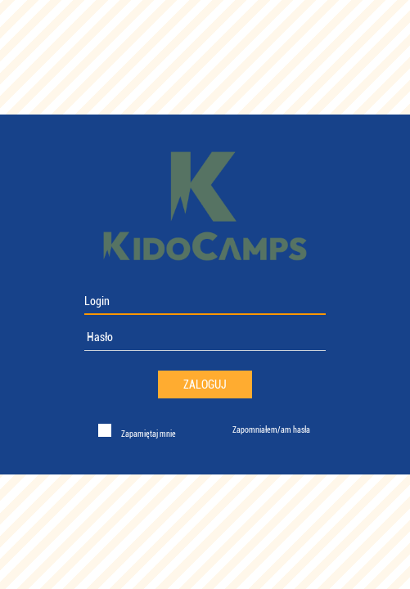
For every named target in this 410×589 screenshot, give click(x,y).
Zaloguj (205, 384)
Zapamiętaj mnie (147, 433)
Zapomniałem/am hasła (271, 429)
